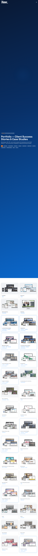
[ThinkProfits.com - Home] (4, 2)
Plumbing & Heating (9, 147)
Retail (13, 147)
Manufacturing (3, 147)
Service (17, 147)
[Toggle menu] (36, 2)
